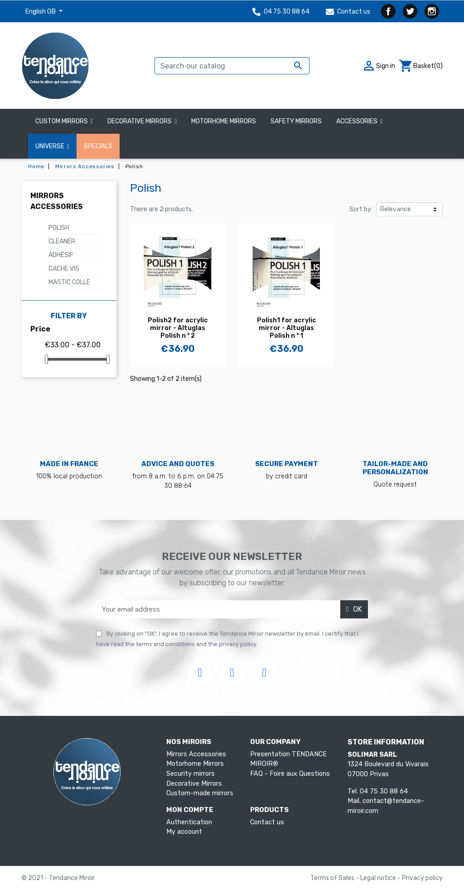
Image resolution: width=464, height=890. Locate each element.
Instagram (432, 11)
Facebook (388, 11)
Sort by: (360, 209)
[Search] (232, 65)
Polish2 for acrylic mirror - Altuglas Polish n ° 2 (178, 328)
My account (184, 832)
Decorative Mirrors (194, 784)
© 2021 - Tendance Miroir (58, 878)
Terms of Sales (333, 878)
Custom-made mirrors (199, 793)
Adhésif (60, 255)
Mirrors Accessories (196, 754)
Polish (58, 228)
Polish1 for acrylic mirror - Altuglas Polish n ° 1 (286, 328)
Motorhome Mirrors (195, 764)
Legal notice (378, 878)
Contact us (348, 11)
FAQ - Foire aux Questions (290, 774)
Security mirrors (190, 774)
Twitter (410, 11)
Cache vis (63, 268)
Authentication (189, 822)
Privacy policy (422, 878)
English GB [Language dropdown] (41, 11)
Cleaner (61, 241)
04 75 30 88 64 (280, 11)
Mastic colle (69, 282)
